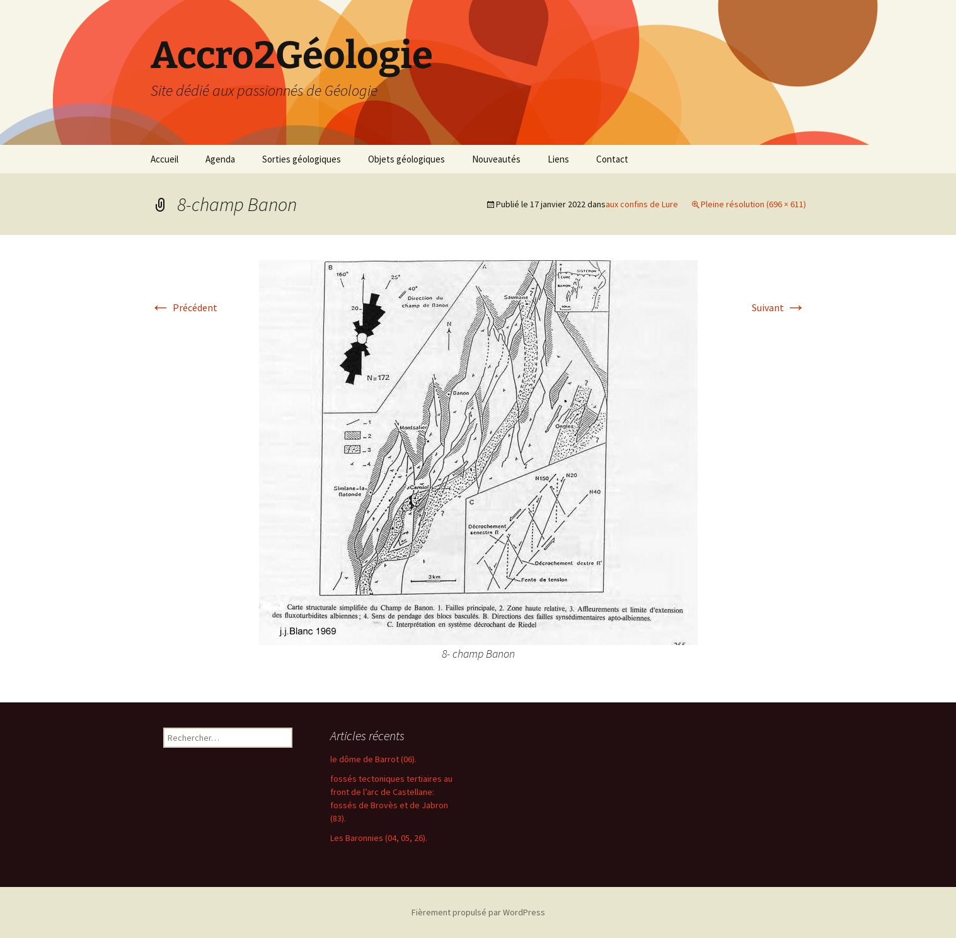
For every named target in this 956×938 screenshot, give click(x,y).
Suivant (779, 307)
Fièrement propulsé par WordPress (478, 912)
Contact (612, 159)
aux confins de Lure (642, 204)
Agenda (220, 159)
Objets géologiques (406, 159)
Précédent (184, 307)
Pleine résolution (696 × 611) (753, 204)
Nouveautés (496, 159)
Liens (558, 159)
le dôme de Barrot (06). (373, 759)
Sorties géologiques (301, 159)
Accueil (164, 159)
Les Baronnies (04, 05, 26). (378, 838)
